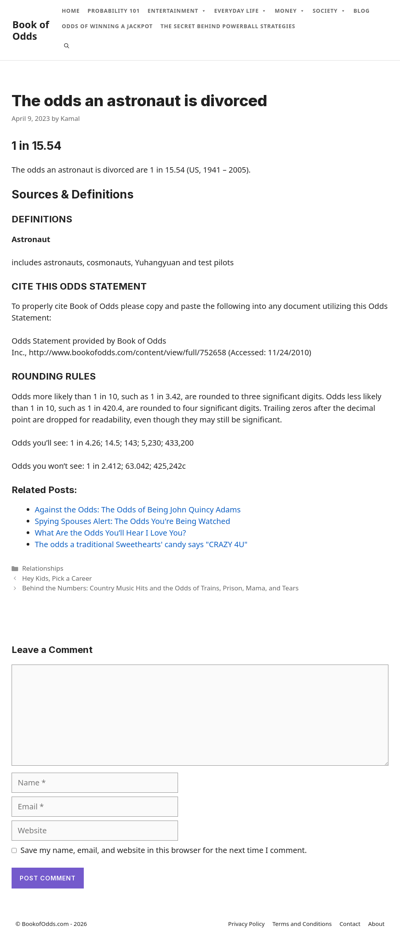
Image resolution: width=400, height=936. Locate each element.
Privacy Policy (246, 924)
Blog (362, 10)
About (376, 924)
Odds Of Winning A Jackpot (107, 26)
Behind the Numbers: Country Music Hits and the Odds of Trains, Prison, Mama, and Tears (160, 587)
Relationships (42, 568)
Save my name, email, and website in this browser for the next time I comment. (163, 850)
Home (71, 10)
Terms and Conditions (302, 924)
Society (329, 11)
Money (290, 11)
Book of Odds (30, 30)
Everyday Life (240, 11)
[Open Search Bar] (66, 45)
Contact (349, 924)
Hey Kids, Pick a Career (57, 578)
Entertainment (176, 11)
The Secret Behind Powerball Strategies (228, 26)
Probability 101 (114, 10)
